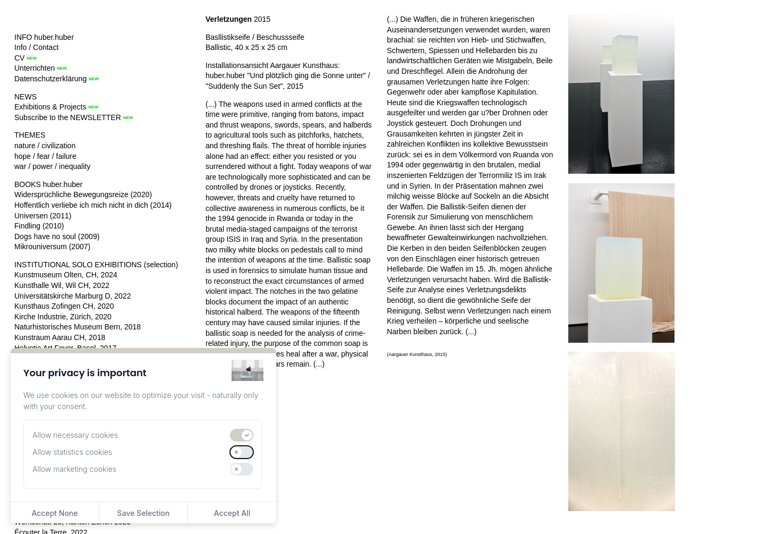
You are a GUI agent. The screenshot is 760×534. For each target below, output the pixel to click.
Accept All (232, 513)
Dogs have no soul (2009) (56, 236)
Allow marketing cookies (74, 468)
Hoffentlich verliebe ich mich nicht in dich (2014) (93, 205)
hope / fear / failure (45, 156)
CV (19, 58)
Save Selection (143, 513)
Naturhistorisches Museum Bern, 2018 (77, 327)
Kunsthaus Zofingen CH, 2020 (64, 306)
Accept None (54, 513)
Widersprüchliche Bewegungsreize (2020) (83, 194)
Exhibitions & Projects (50, 107)
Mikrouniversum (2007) (52, 246)
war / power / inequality (52, 166)
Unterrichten (34, 68)
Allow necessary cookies (75, 434)
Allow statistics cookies (72, 451)
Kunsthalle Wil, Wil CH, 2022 (61, 285)
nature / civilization (44, 145)
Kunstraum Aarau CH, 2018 (59, 337)
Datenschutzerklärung (50, 78)
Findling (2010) (39, 226)
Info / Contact (36, 47)
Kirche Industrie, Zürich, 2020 (63, 316)
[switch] (241, 435)
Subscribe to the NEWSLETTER (67, 117)
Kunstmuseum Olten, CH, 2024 (65, 274)
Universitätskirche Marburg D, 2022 (72, 296)
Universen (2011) (42, 215)
